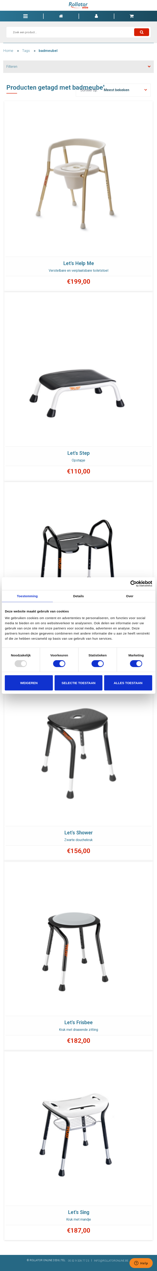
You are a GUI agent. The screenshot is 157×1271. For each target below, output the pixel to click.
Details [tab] (78, 596)
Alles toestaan (128, 683)
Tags (26, 50)
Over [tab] (130, 596)
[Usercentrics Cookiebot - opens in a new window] (133, 583)
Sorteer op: (89, 90)
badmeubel (48, 50)
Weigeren (29, 683)
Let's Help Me (78, 263)
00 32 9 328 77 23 (78, 1260)
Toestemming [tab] (27, 596)
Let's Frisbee (78, 1022)
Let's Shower (78, 833)
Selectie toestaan (78, 683)
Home (8, 50)
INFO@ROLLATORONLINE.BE (111, 1260)
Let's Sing (78, 1212)
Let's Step (78, 453)
